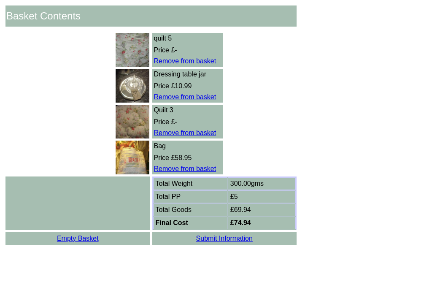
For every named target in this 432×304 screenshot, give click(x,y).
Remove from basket (185, 61)
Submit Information (224, 238)
